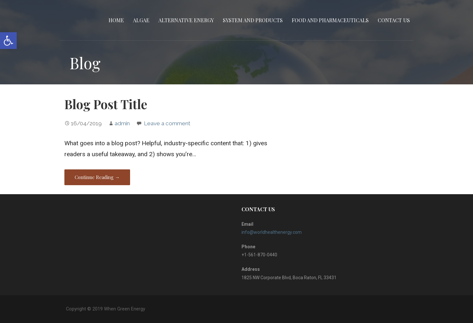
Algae (141, 20)
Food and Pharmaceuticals (330, 20)
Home (116, 20)
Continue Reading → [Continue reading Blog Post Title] (97, 177)
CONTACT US (394, 20)
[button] (8, 40)
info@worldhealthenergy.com (271, 232)
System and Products (253, 20)
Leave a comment (167, 123)
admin (122, 123)
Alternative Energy (186, 20)
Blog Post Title (105, 104)
